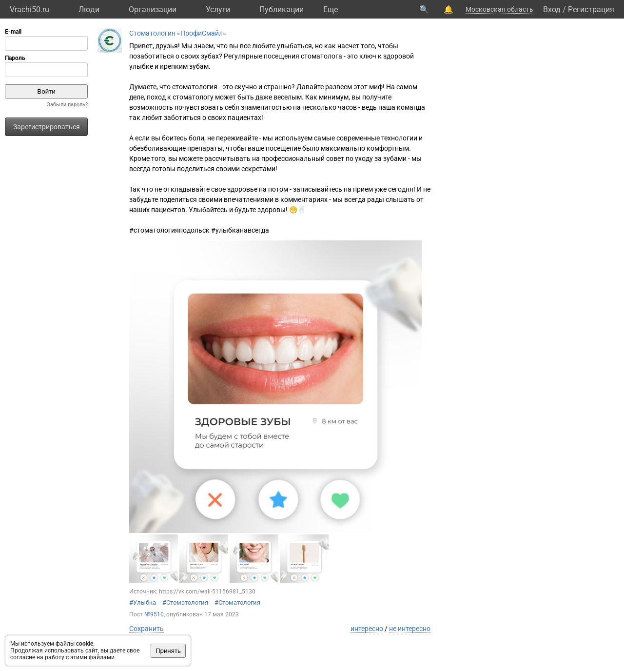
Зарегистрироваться (46, 127)
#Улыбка (142, 602)
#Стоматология (185, 602)
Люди (88, 9)
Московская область (499, 9)
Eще (330, 9)
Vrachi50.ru (29, 9)
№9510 (154, 614)
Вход (552, 9)
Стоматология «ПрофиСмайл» (177, 33)
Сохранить (146, 628)
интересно (367, 628)
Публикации (281, 9)
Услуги (218, 9)
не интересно (409, 628)
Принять (168, 650)
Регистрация (591, 9)
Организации (152, 9)
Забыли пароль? (67, 104)
